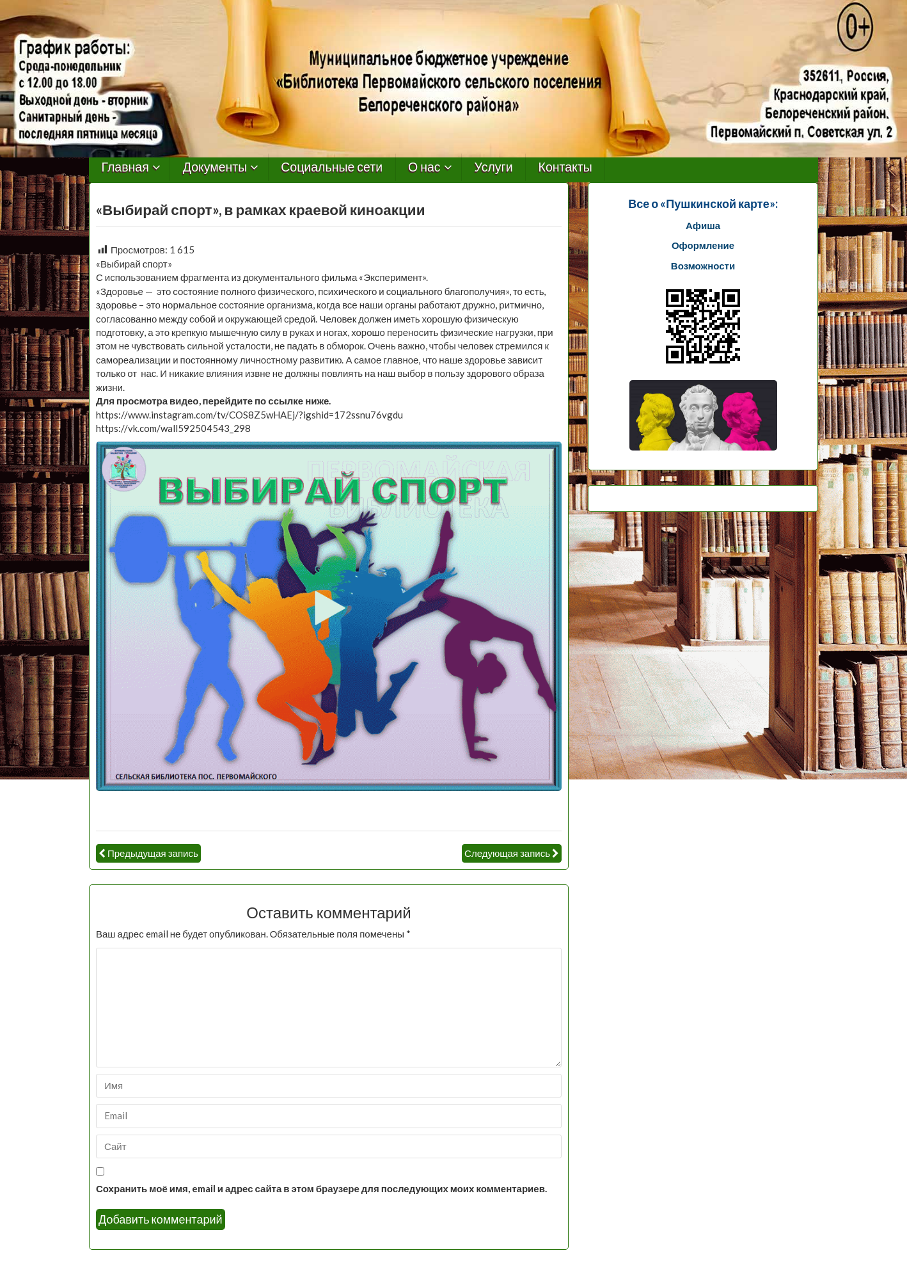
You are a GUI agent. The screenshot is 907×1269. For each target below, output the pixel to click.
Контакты (565, 167)
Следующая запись (507, 853)
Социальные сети (332, 167)
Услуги (494, 167)
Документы (215, 167)
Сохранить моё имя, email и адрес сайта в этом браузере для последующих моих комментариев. (321, 1188)
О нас (424, 167)
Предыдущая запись (152, 853)
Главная (125, 167)
